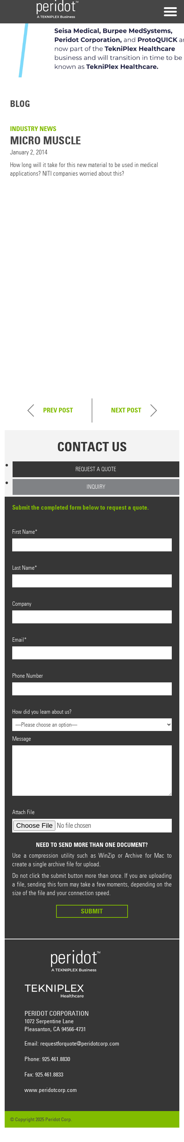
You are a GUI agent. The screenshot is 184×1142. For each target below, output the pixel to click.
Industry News (33, 128)
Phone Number (92, 683)
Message (92, 765)
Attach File (92, 820)
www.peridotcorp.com (50, 1089)
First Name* (92, 539)
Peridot (57, 9)
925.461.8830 (56, 1058)
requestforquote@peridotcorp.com (79, 1043)
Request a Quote (95, 469)
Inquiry (96, 486)
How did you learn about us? (92, 718)
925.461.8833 (49, 1074)
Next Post (126, 410)
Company (92, 611)
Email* (92, 647)
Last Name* (92, 575)
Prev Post (58, 410)
